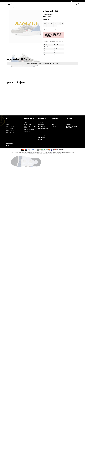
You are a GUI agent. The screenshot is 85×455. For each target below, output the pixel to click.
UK (50, 21)
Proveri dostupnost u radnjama (56, 41)
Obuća (15, 7)
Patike (18, 7)
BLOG (57, 4)
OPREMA (38, 4)
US (46, 21)
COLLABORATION (50, 4)
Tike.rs (8, 7)
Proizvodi (11, 7)
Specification (45, 41)
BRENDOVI (44, 4)
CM (53, 21)
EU (43, 21)
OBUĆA (28, 4)
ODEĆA (33, 4)
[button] (7, 1)
